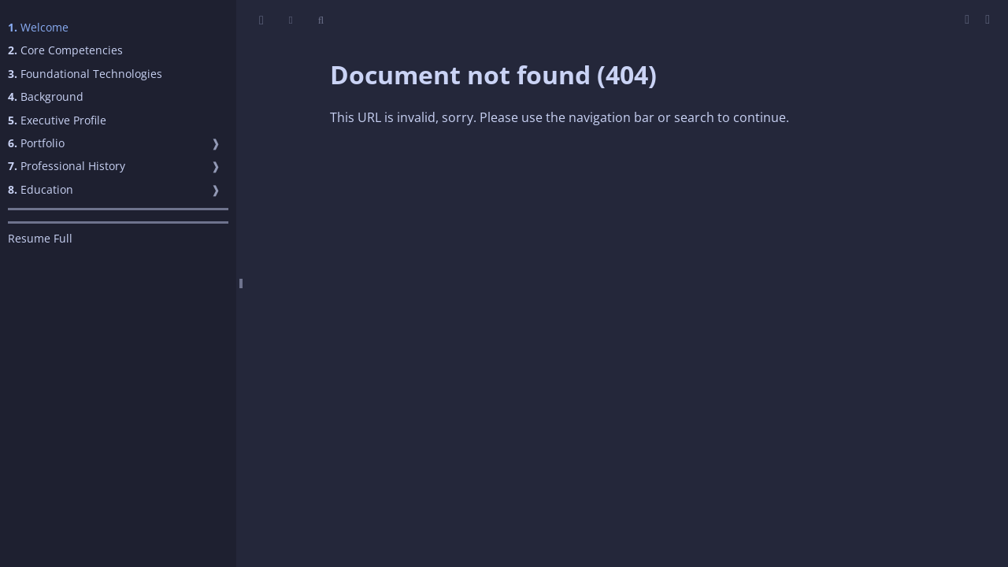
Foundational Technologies (85, 73)
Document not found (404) (493, 74)
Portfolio (36, 142)
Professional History (66, 165)
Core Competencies (65, 50)
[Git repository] (987, 19)
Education (40, 189)
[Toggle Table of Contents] (261, 20)
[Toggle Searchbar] (321, 20)
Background (45, 96)
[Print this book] (968, 19)
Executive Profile (57, 120)
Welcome (38, 27)
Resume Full (40, 238)
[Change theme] (291, 20)
